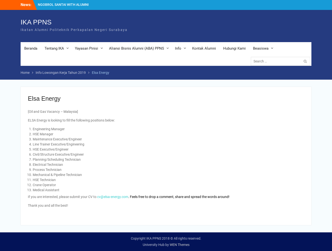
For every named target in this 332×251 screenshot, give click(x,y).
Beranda (30, 48)
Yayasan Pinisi (86, 48)
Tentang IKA (54, 48)
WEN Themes (180, 245)
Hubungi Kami (234, 48)
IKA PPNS (36, 22)
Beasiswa (261, 48)
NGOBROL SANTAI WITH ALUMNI (63, 5)
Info (178, 48)
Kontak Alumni (204, 48)
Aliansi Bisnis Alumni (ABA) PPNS (136, 48)
